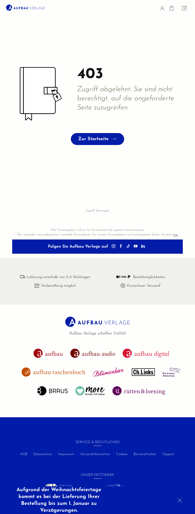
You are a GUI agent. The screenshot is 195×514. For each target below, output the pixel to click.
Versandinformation (95, 454)
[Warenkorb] (172, 9)
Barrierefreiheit (145, 454)
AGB (23, 454)
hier (175, 234)
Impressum (66, 454)
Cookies (121, 454)
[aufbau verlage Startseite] (25, 8)
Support (168, 454)
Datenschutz (43, 454)
